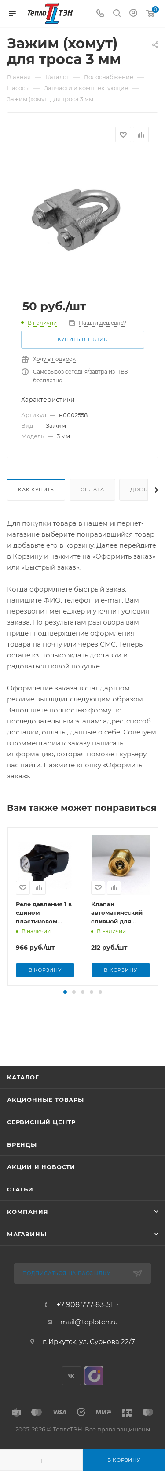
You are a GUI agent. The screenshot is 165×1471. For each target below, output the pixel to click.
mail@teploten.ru (89, 1348)
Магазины (26, 1260)
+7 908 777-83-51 (84, 1330)
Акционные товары (45, 1126)
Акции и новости (41, 1193)
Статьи (20, 1215)
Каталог (23, 1103)
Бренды (22, 1170)
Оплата (92, 490)
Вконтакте (71, 1401)
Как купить (36, 490)
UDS (93, 1401)
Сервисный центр (41, 1148)
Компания (27, 1238)
